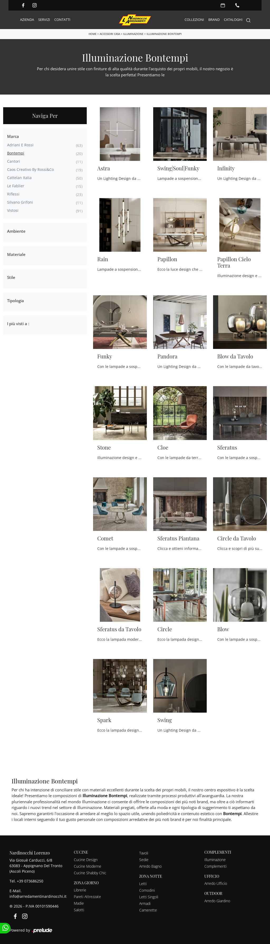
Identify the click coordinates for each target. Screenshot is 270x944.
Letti (143, 883)
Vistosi (12, 210)
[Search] (248, 20)
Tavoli (143, 852)
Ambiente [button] (16, 230)
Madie (79, 903)
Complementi (215, 865)
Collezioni (194, 19)
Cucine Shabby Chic (90, 872)
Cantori (13, 160)
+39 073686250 (30, 880)
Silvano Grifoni (20, 201)
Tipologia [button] (15, 300)
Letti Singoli (148, 896)
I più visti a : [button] (18, 323)
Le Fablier (15, 185)
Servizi (44, 19)
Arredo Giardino (217, 900)
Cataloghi (233, 19)
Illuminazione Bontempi (164, 34)
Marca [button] (13, 136)
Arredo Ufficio (215, 883)
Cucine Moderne (87, 865)
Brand (214, 19)
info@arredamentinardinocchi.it (37, 896)
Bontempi (15, 152)
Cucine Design (86, 859)
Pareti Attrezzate (87, 896)
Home (93, 34)
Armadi (145, 903)
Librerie (80, 889)
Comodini (147, 889)
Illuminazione (133, 34)
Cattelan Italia (19, 177)
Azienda (27, 19)
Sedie (143, 859)
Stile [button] (11, 277)
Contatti (62, 19)
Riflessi (13, 193)
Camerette (148, 909)
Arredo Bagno (150, 865)
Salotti (79, 909)
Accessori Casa (110, 34)
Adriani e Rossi (20, 144)
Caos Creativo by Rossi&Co (30, 169)
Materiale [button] (16, 254)
